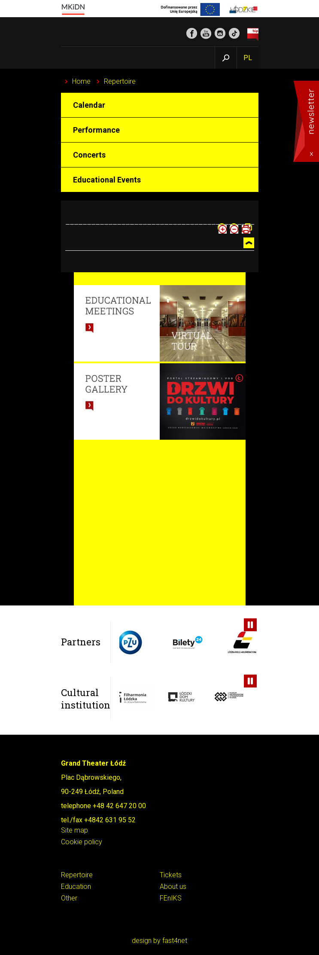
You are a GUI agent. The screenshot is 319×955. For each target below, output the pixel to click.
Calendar (89, 104)
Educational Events (107, 179)
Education (76, 887)
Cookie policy (81, 842)
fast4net (174, 941)
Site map (74, 830)
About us (173, 887)
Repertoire (120, 81)
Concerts (89, 154)
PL (247, 58)
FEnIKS (171, 898)
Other (69, 898)
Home (81, 81)
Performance (96, 129)
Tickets (171, 875)
